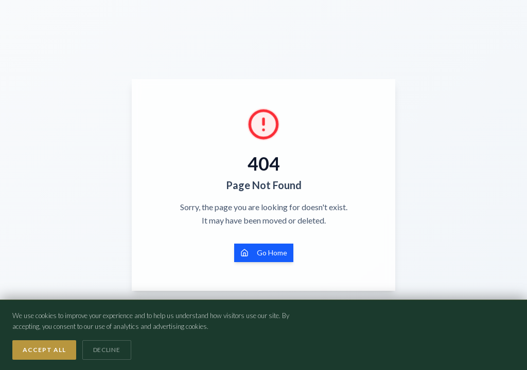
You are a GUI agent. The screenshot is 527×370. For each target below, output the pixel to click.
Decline (106, 350)
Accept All (44, 350)
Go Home (263, 252)
